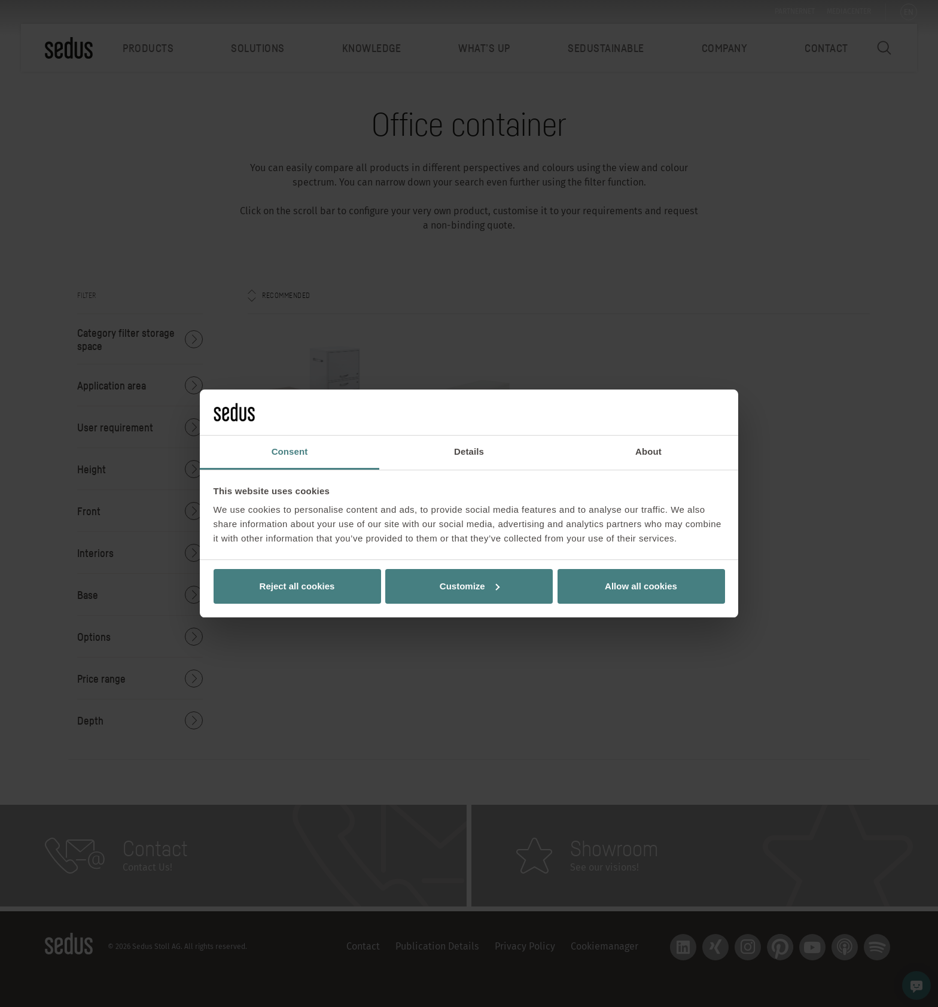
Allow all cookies (641, 586)
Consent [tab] (290, 451)
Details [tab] (469, 451)
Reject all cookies (297, 586)
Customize (470, 586)
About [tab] (648, 451)
